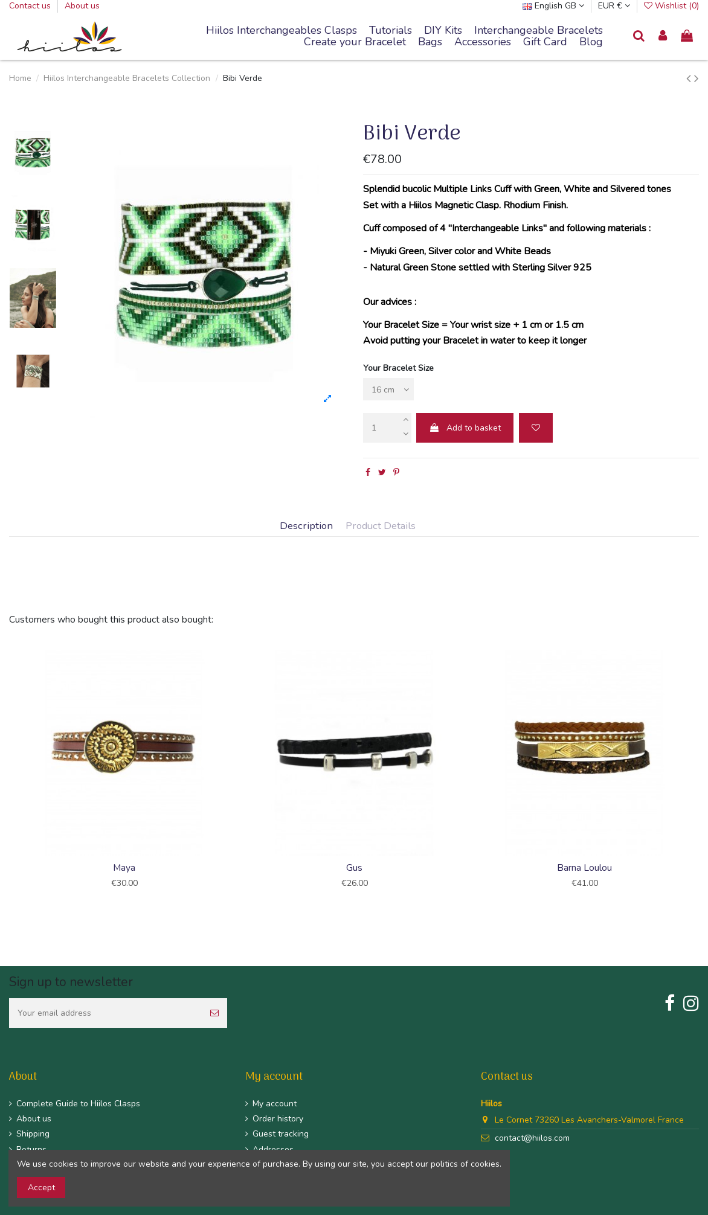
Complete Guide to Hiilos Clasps (78, 1103)
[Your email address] (105, 1013)
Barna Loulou (584, 867)
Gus (354, 867)
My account (275, 1103)
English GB (553, 5)
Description (306, 526)
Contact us (31, 5)
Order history (278, 1118)
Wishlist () (671, 5)
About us (82, 5)
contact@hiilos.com (532, 1138)
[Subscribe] (214, 1013)
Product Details (381, 526)
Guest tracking (281, 1134)
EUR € (614, 5)
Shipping (33, 1134)
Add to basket (465, 428)
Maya (124, 867)
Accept (41, 1187)
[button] (538, 31)
